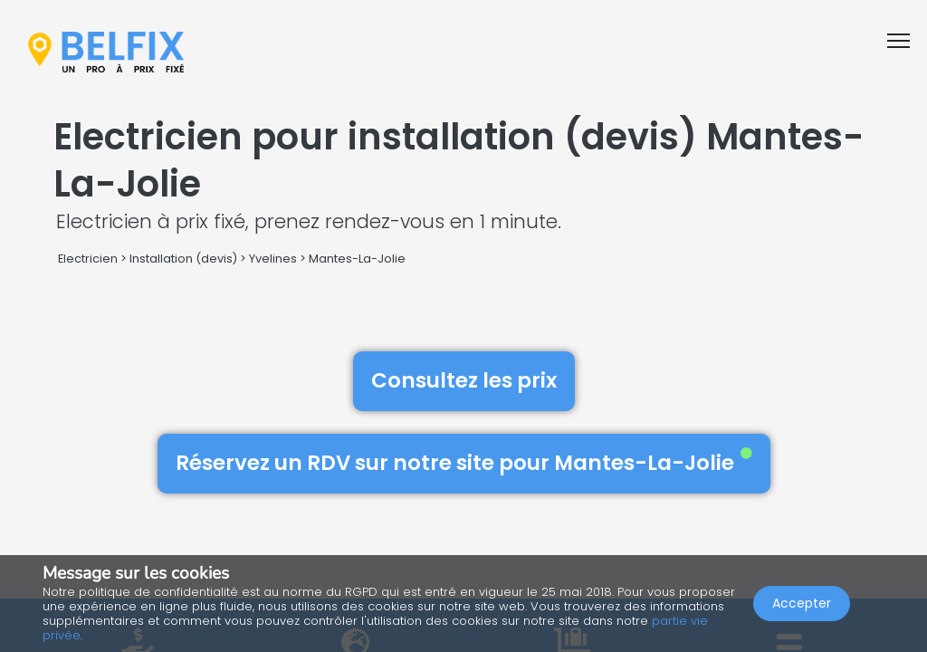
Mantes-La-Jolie (357, 258)
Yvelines (273, 258)
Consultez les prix (464, 380)
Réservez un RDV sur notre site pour (464, 462)
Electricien (88, 258)
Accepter (801, 603)
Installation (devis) (183, 258)
